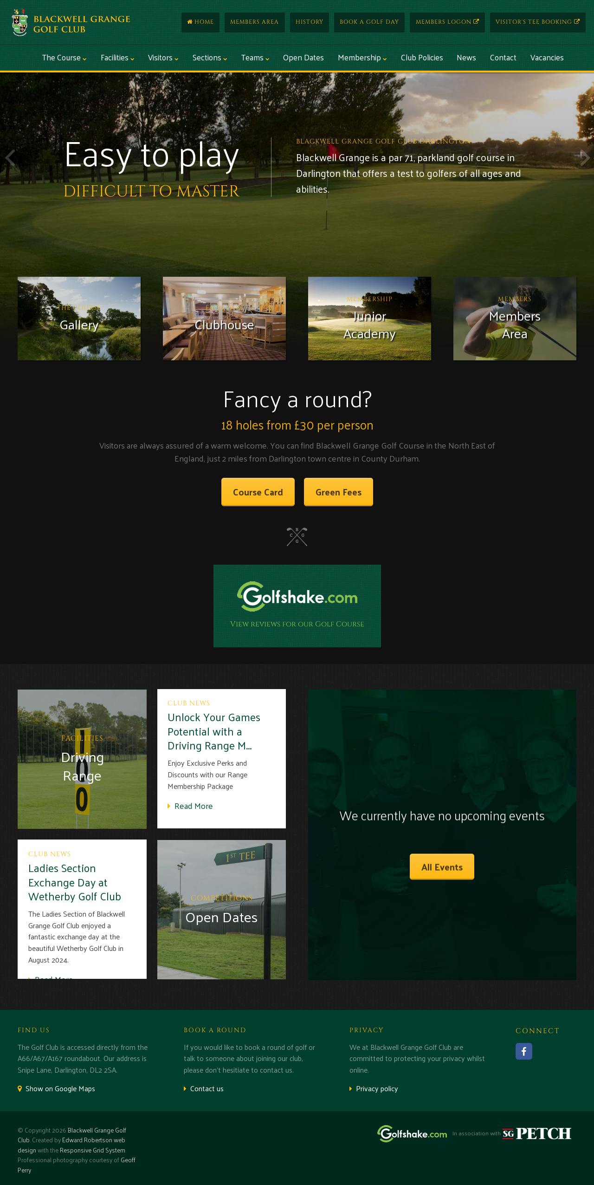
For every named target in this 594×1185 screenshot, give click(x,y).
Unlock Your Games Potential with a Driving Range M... (214, 731)
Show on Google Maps (56, 1088)
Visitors (163, 57)
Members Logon (447, 22)
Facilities (118, 57)
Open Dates (303, 57)
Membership (362, 57)
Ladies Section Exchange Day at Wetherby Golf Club (74, 881)
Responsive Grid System (92, 1150)
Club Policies (422, 57)
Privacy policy (373, 1088)
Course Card (258, 491)
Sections (210, 57)
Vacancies (547, 57)
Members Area (254, 22)
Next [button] (584, 158)
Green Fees (339, 491)
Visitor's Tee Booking (538, 22)
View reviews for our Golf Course (297, 624)
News (466, 57)
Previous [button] (9, 158)
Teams (255, 57)
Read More (190, 805)
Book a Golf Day (369, 22)
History (309, 22)
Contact (503, 57)
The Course (64, 57)
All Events (442, 866)
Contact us (204, 1088)
